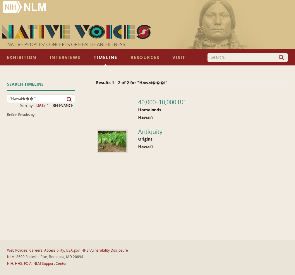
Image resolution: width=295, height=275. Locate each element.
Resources (145, 57)
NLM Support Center (50, 264)
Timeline (105, 57)
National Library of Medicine (25, 7)
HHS (18, 264)
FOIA (28, 264)
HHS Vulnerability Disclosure (104, 250)
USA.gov (73, 250)
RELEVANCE (63, 105)
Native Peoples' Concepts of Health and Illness (66, 44)
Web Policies (17, 250)
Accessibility (54, 250)
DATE (40, 105)
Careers (35, 250)
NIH (10, 264)
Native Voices (77, 32)
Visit (179, 57)
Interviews (65, 57)
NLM (11, 257)
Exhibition (22, 57)
